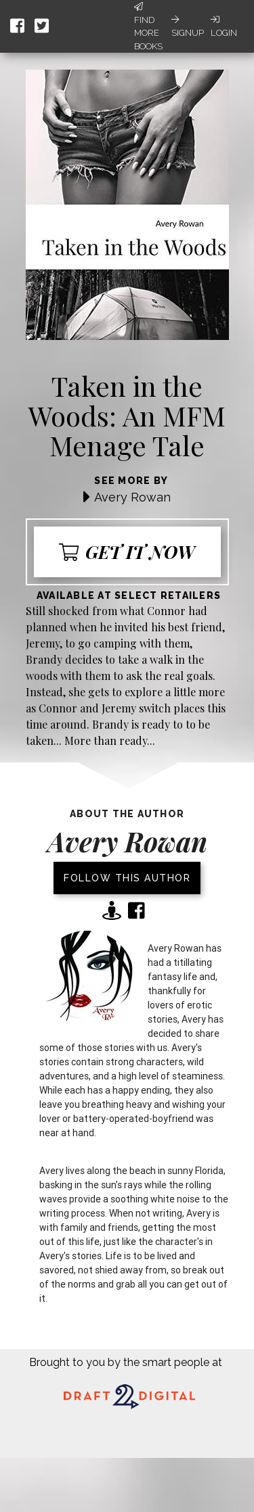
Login (224, 26)
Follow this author (127, 878)
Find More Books (148, 26)
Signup (187, 26)
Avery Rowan (132, 497)
